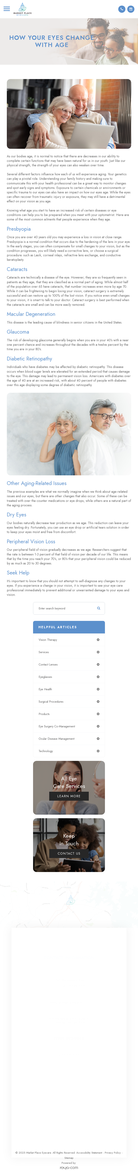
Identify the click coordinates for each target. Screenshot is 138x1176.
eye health (45, 689)
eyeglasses (45, 677)
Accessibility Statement (89, 1153)
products (44, 714)
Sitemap (69, 1158)
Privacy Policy (113, 1153)
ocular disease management (56, 739)
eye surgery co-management (57, 726)
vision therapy (48, 640)
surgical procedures (51, 701)
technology (46, 751)
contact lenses (48, 664)
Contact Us (69, 853)
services (44, 652)
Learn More (69, 796)
